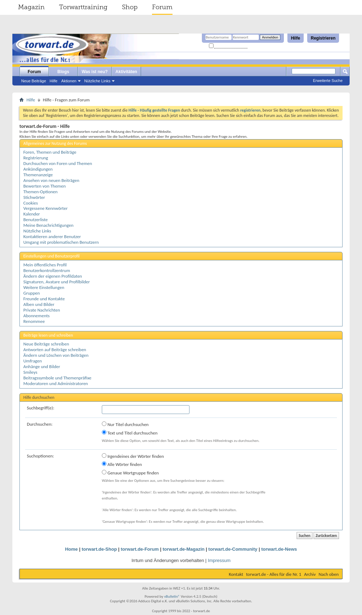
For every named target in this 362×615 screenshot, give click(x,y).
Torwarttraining (83, 7)
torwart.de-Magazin (183, 549)
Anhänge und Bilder (41, 366)
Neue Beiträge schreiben (46, 344)
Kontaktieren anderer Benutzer (52, 236)
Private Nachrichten (41, 310)
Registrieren (323, 38)
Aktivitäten (126, 71)
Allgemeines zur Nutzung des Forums (55, 143)
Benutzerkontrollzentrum (46, 270)
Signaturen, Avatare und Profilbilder (56, 281)
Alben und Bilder (38, 304)
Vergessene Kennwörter (45, 208)
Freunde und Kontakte (44, 298)
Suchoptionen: (40, 456)
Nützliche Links (97, 81)
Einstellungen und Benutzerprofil (51, 256)
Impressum (219, 560)
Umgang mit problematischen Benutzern (61, 242)
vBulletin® (172, 596)
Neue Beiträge (33, 81)
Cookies (30, 203)
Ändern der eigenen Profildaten (52, 276)
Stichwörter (34, 197)
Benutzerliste (35, 219)
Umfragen (32, 360)
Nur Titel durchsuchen (125, 424)
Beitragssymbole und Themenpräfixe (57, 377)
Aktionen (68, 81)
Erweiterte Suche (328, 80)
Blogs (63, 71)
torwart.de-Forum (140, 549)
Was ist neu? (95, 71)
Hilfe (295, 38)
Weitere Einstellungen (43, 287)
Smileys (30, 372)
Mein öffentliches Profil (45, 264)
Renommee (34, 321)
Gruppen (31, 293)
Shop (130, 7)
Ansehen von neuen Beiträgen (51, 180)
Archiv (310, 574)
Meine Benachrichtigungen (48, 225)
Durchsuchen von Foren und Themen (57, 163)
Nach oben (329, 574)
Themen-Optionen (40, 191)
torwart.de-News (279, 549)
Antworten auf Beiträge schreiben (54, 349)
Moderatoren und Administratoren (55, 383)
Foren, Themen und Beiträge (49, 152)
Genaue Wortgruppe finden (130, 472)
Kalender (31, 214)
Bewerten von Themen (44, 186)
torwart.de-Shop (99, 549)
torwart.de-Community (232, 549)
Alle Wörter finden (122, 464)
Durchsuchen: (40, 424)
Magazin (31, 7)
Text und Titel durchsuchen (130, 433)
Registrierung (35, 157)
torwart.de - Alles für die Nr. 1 (273, 574)
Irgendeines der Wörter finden (133, 456)
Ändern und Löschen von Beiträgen (55, 355)
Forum (162, 7)
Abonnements (36, 315)
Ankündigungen (38, 169)
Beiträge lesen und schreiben (48, 335)
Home (71, 549)
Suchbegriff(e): (40, 407)
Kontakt (236, 574)
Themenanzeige (38, 174)
